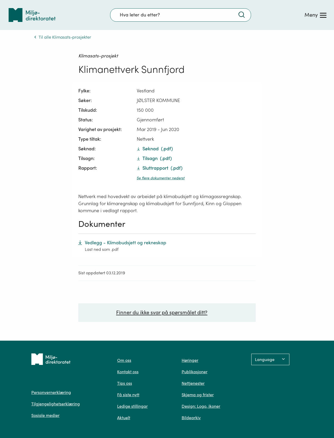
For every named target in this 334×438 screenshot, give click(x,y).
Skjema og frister (198, 394)
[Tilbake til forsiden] (32, 15)
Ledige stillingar (132, 406)
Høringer (190, 360)
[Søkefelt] (180, 14)
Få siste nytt (128, 394)
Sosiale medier (45, 415)
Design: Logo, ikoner (201, 406)
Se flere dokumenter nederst (161, 178)
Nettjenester (193, 383)
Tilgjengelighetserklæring (55, 403)
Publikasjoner (194, 371)
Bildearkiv (191, 417)
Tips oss (124, 383)
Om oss (124, 360)
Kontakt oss (128, 371)
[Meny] (315, 14)
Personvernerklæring (51, 392)
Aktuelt (123, 417)
